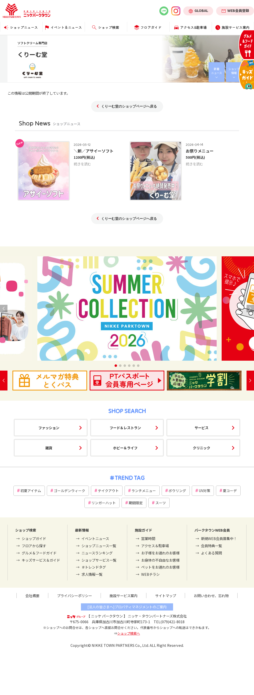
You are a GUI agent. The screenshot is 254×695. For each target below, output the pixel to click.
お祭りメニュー (200, 151)
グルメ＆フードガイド (39, 552)
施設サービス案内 (123, 595)
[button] (116, 365)
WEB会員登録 (238, 10)
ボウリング (177, 490)
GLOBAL (201, 10)
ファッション (48, 427)
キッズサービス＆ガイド (41, 560)
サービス (201, 427)
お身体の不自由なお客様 (160, 560)
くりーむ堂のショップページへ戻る (129, 106)
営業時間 (148, 538)
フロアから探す (34, 545)
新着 (217, 71)
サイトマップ (165, 595)
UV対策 (204, 490)
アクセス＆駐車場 (155, 545)
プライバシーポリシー (74, 595)
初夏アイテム (30, 490)
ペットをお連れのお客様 (160, 567)
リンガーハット (103, 502)
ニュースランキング (97, 552)
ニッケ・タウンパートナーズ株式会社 (157, 615)
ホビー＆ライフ (125, 447)
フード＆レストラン (125, 427)
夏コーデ (230, 490)
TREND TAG (129, 478)
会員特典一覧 (211, 545)
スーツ (160, 502)
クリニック (201, 447)
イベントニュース (95, 538)
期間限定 (136, 502)
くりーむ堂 (32, 54)
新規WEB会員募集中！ (219, 538)
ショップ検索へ (128, 633)
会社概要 (32, 595)
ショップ (234, 71)
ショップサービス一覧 (98, 560)
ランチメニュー (143, 490)
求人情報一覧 (91, 574)
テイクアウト (108, 490)
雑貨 (48, 447)
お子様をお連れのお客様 (160, 552)
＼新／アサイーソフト (94, 151)
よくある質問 (211, 552)
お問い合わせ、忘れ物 (211, 595)
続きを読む (82, 163)
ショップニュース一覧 (98, 545)
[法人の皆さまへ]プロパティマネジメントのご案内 (127, 606)
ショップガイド (34, 538)
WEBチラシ (150, 574)
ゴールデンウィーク (69, 490)
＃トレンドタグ (93, 567)
